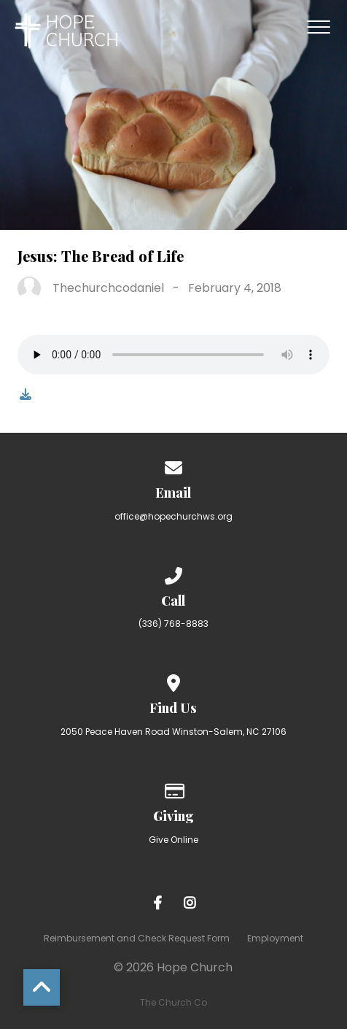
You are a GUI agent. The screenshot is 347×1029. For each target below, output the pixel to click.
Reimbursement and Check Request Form (137, 938)
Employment (275, 938)
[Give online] (173, 788)
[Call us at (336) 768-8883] (173, 573)
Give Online (173, 839)
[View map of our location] (173, 680)
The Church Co (173, 1002)
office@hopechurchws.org (173, 516)
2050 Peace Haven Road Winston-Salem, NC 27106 (173, 731)
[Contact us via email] (173, 465)
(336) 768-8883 (173, 623)
